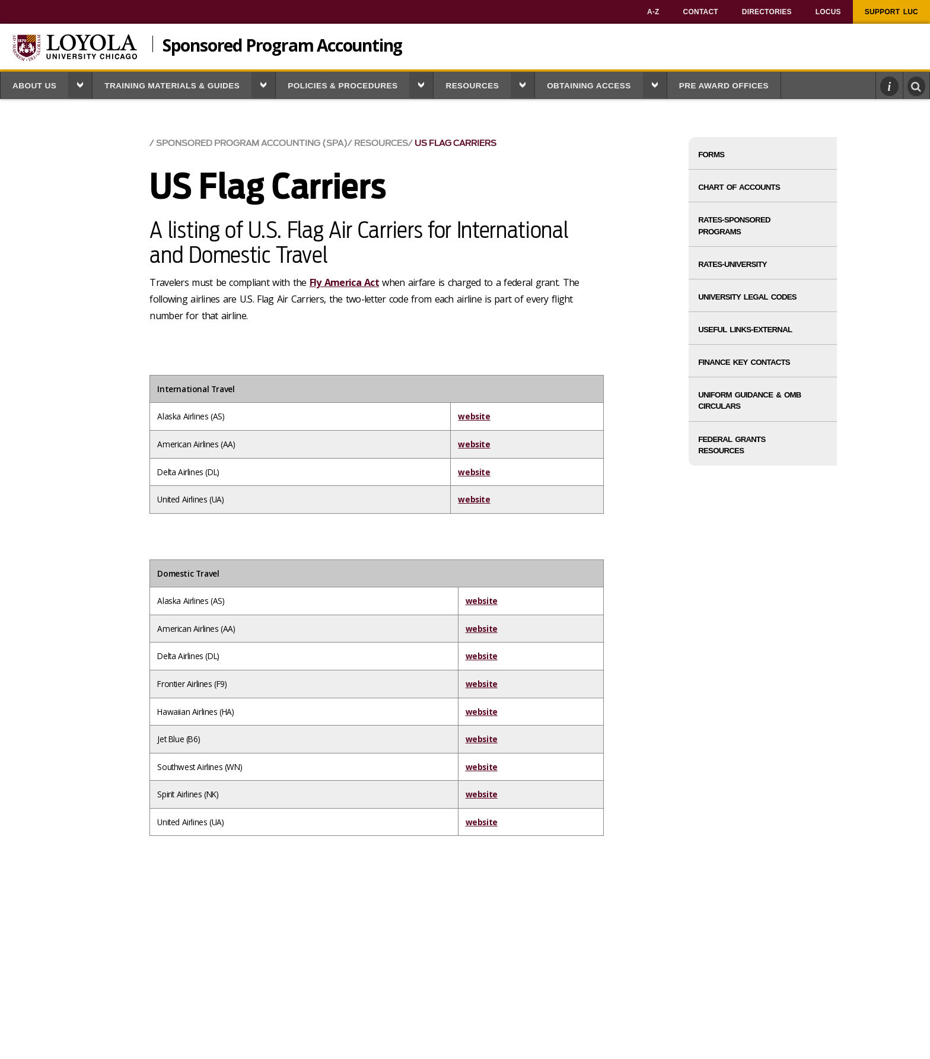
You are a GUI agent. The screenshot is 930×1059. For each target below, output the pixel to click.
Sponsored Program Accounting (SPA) (252, 143)
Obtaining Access (589, 85)
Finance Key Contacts (744, 362)
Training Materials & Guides (172, 85)
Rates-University (732, 264)
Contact (700, 12)
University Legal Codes (747, 296)
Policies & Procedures (342, 85)
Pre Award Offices (724, 85)
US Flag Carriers (455, 143)
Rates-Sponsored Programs (734, 225)
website (474, 416)
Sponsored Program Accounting (282, 44)
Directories (767, 12)
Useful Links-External (745, 329)
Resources (472, 85)
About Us (34, 85)
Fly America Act (344, 282)
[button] (80, 85)
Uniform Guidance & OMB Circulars (749, 400)
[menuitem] (653, 12)
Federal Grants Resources (731, 445)
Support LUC (891, 12)
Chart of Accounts (739, 187)
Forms (711, 154)
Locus (828, 12)
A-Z (653, 12)
